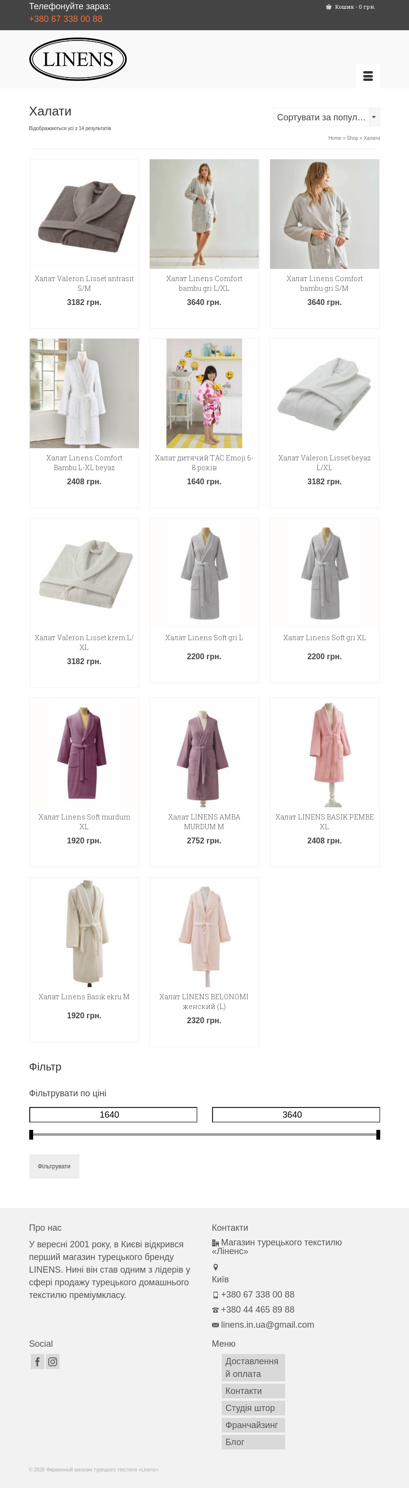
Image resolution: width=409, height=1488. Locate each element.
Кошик (350, 6)
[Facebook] (37, 1361)
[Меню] (368, 76)
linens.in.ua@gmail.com (263, 1325)
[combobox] (326, 117)
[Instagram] (52, 1361)
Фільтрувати (54, 1166)
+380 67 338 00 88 (66, 19)
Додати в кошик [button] (84, 320)
